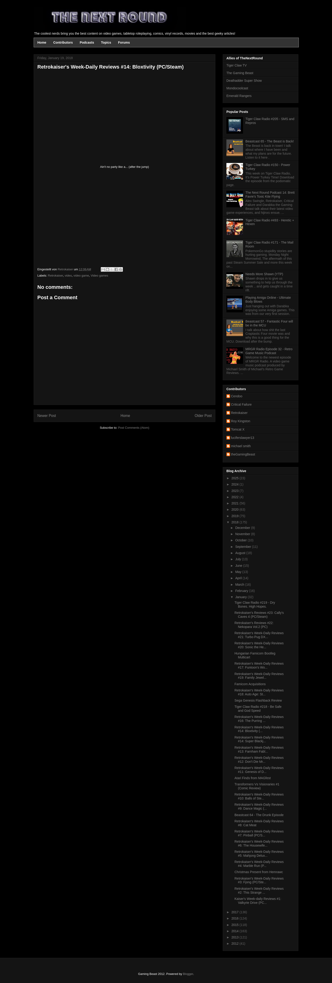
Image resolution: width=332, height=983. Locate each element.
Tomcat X (237, 429)
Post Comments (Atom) (133, 427)
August (240, 553)
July (238, 559)
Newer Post (46, 416)
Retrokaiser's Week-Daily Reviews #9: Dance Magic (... (259, 806)
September (243, 547)
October (241, 540)
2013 (235, 937)
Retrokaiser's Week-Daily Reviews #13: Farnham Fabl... (259, 749)
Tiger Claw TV (236, 65)
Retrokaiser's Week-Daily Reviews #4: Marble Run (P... (259, 864)
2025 (235, 478)
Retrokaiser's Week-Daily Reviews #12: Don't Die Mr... (259, 759)
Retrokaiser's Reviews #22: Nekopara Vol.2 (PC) (253, 625)
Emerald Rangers (239, 96)
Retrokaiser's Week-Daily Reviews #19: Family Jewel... (259, 676)
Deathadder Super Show (244, 80)
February (242, 591)
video (68, 275)
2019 (235, 516)
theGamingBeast (243, 454)
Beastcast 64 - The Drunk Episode (259, 815)
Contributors (63, 42)
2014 (235, 931)
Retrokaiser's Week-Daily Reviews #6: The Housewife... (259, 843)
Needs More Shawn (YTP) (264, 274)
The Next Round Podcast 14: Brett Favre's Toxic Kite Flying (270, 194)
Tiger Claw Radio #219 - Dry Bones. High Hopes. (254, 604)
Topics (106, 42)
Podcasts (87, 42)
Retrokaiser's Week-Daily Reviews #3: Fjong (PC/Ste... (259, 880)
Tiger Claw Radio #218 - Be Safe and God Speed (258, 708)
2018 (235, 522)
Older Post (203, 416)
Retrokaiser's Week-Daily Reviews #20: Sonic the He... (259, 645)
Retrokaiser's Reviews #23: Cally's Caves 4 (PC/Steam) (259, 614)
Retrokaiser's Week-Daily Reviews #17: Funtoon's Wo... (259, 665)
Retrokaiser (55, 275)
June (239, 565)
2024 (235, 484)
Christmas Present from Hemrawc (258, 872)
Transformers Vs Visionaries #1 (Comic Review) (256, 786)
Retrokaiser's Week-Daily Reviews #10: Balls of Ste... (259, 796)
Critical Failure (241, 404)
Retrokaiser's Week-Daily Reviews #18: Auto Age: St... (259, 692)
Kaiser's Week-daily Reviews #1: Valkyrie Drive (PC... (257, 901)
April (239, 578)
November (243, 534)
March (240, 584)
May (238, 572)
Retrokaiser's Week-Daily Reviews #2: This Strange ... (259, 890)
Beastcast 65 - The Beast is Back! (270, 141)
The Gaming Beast (239, 73)
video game (81, 275)
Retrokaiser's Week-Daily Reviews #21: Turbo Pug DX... (259, 635)
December (243, 528)
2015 (235, 925)
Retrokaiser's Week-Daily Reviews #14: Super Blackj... (259, 739)
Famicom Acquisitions (250, 684)
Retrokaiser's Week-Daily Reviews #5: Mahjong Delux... (259, 853)
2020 (235, 509)
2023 (235, 491)
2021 (235, 503)
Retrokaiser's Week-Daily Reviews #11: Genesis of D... (259, 770)
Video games (99, 275)
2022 (235, 497)
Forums (124, 42)
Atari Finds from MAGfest (252, 778)
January (241, 597)
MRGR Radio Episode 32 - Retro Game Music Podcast (269, 351)
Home (41, 42)
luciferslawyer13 (242, 438)
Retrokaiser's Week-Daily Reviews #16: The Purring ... (259, 719)
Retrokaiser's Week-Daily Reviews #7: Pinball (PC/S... (259, 833)
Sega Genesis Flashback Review (258, 700)
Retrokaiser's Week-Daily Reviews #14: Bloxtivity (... (259, 729)
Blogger (188, 974)
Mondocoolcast (237, 88)
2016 (235, 918)
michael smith (241, 446)
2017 (235, 912)
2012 (235, 943)
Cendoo (236, 396)
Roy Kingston (240, 421)
